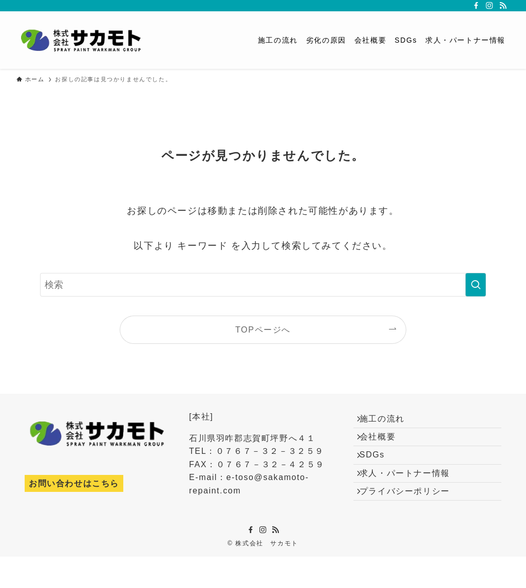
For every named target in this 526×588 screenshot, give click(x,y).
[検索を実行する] (475, 285)
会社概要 (384, 446)
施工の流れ (388, 421)
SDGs (378, 470)
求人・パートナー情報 (411, 494)
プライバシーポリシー (411, 518)
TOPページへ (263, 329)
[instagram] (489, 5)
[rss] (503, 5)
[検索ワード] (263, 285)
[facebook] (476, 5)
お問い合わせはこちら (74, 483)
